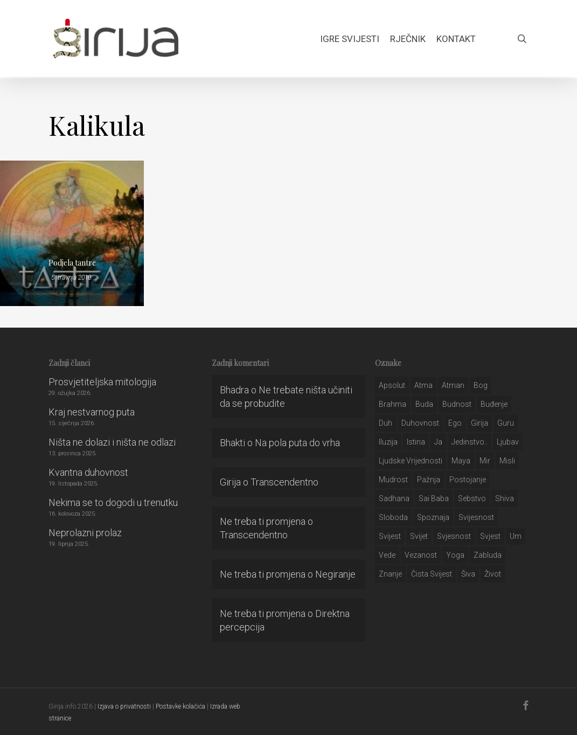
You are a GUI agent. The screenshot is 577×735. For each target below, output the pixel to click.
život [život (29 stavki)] (492, 574)
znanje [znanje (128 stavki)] (390, 574)
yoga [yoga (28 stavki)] (455, 555)
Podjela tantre (72, 263)
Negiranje (335, 574)
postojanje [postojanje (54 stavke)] (467, 479)
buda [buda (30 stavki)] (424, 404)
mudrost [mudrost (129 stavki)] (393, 479)
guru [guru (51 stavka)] (505, 423)
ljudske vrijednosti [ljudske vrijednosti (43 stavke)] (410, 460)
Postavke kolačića (180, 706)
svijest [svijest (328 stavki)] (390, 536)
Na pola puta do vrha (297, 442)
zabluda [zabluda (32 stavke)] (488, 555)
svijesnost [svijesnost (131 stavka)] (476, 517)
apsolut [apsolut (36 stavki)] (392, 385)
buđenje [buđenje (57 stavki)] (494, 404)
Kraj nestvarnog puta (91, 412)
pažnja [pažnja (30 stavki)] (428, 479)
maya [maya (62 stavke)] (460, 460)
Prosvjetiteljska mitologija (102, 381)
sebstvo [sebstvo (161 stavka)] (472, 498)
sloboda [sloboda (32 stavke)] (393, 517)
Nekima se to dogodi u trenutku (113, 502)
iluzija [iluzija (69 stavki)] (388, 442)
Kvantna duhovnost (88, 472)
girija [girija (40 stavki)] (479, 423)
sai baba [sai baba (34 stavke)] (434, 498)
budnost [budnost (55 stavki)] (456, 404)
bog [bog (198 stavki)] (481, 385)
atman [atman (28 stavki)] (453, 385)
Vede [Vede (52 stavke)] (387, 555)
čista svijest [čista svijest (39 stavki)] (431, 574)
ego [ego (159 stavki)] (455, 423)
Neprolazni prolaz (85, 532)
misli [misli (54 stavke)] (507, 460)
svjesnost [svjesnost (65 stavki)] (454, 536)
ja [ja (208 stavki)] (438, 442)
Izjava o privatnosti (124, 706)
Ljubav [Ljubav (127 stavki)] (508, 442)
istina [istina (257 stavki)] (416, 442)
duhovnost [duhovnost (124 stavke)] (420, 423)
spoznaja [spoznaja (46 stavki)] (433, 517)
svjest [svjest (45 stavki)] (490, 536)
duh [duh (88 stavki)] (385, 423)
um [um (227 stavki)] (516, 536)
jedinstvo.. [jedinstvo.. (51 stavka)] (469, 442)
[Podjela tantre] (72, 233)
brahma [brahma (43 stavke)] (392, 404)
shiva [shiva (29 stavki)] (504, 498)
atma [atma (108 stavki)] (423, 385)
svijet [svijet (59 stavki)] (419, 536)
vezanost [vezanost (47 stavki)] (421, 555)
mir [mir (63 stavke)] (484, 460)
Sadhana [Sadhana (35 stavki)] (394, 498)
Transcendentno (284, 482)
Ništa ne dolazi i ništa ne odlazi (112, 442)
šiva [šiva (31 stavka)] (468, 574)
